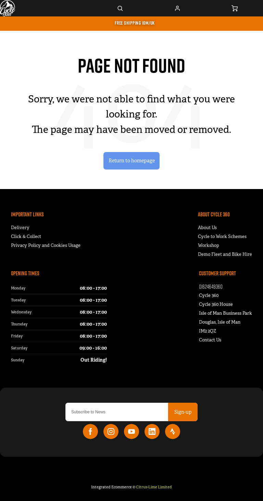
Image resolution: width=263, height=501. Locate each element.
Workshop (208, 245)
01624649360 (211, 286)
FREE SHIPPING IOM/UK (135, 23)
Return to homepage (132, 161)
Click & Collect (26, 236)
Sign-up (182, 412)
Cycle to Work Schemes (222, 236)
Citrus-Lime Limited (154, 487)
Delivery (20, 227)
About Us (207, 227)
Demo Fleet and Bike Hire (225, 254)
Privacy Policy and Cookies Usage (45, 245)
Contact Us (210, 340)
